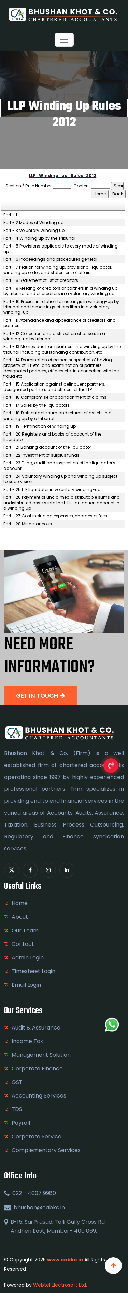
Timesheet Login (33, 971)
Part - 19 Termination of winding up (39, 426)
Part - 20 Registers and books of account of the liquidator (52, 436)
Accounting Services (39, 1096)
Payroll (21, 1123)
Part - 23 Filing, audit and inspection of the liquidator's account (59, 465)
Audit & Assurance (36, 1028)
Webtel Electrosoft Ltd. (60, 1284)
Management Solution (41, 1055)
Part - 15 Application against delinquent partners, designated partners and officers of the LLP (54, 386)
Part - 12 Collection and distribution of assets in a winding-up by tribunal (54, 336)
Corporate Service (36, 1136)
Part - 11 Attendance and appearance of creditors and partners (59, 323)
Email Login (26, 985)
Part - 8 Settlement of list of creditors (40, 280)
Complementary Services (46, 1150)
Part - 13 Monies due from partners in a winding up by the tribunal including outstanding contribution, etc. (62, 349)
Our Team (25, 930)
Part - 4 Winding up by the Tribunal (39, 238)
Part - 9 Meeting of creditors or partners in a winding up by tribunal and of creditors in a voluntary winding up (60, 291)
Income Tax (27, 1041)
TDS (17, 1109)
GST (17, 1082)
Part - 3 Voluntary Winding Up (34, 230)
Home (20, 903)
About (20, 917)
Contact (23, 944)
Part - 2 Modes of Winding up (33, 222)
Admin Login (28, 958)
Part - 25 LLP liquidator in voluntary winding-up (51, 489)
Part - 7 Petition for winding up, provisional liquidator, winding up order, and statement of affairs (57, 270)
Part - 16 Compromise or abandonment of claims (54, 397)
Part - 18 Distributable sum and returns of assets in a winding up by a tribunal (57, 415)
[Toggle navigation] (64, 40)
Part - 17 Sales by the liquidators (36, 405)
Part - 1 (10, 215)
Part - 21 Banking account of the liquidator (47, 447)
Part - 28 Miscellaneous (27, 524)
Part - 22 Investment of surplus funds (41, 455)
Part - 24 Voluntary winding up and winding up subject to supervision (60, 479)
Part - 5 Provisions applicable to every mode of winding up (60, 248)
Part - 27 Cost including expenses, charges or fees (55, 516)
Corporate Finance (37, 1068)
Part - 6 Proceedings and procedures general (50, 259)
